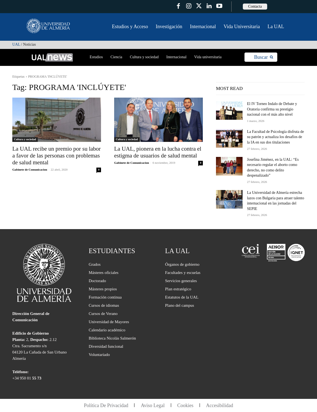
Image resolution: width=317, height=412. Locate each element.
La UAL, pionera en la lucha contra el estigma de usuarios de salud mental (157, 152)
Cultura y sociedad (25, 139)
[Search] (263, 57)
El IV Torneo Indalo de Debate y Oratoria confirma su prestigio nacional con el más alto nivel (272, 109)
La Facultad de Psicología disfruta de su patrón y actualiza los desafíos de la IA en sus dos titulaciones (275, 137)
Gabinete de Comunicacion (29, 169)
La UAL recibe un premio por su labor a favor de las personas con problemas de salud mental (56, 155)
